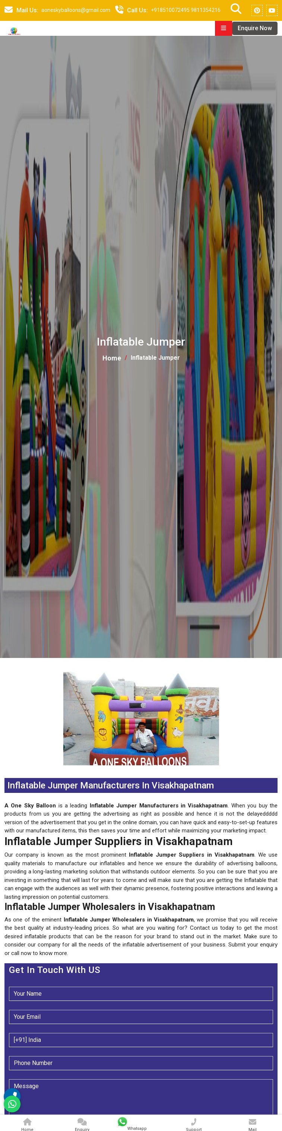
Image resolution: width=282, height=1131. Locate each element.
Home (111, 358)
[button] (5, 769)
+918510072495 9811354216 (186, 10)
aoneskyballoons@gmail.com (75, 10)
